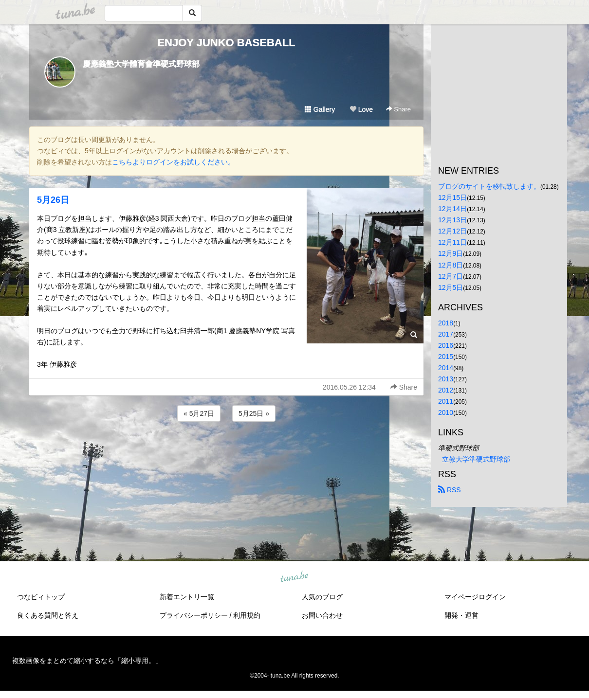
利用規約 (246, 615)
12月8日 (450, 265)
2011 (445, 401)
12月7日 (450, 276)
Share (398, 109)
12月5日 (450, 287)
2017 (445, 334)
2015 (445, 356)
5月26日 (53, 200)
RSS (449, 490)
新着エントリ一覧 (187, 597)
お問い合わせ (322, 615)
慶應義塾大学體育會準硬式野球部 (141, 64)
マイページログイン (475, 597)
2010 (445, 412)
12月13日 (452, 220)
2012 (445, 390)
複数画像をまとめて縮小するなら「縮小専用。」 (87, 660)
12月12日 (452, 231)
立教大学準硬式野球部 (476, 459)
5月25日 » (254, 413)
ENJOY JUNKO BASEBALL (226, 42)
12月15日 (452, 197)
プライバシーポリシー (194, 615)
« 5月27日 (199, 413)
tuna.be (294, 577)
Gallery (320, 109)
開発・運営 (461, 615)
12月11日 (452, 242)
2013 (445, 379)
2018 (445, 323)
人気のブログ (322, 597)
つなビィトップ (41, 597)
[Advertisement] (226, 450)
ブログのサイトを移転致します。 (489, 186)
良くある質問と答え (47, 615)
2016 (445, 345)
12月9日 (450, 253)
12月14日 (452, 209)
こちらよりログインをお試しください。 (173, 162)
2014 (445, 368)
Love (361, 109)
